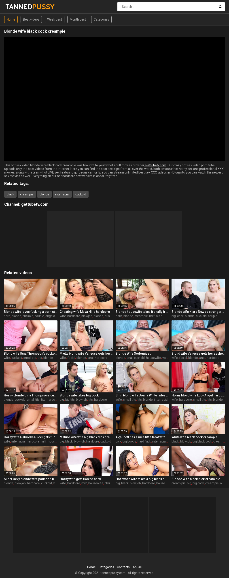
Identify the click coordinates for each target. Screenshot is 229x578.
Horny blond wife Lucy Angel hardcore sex (198, 395)
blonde (44, 194)
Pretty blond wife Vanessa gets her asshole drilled (86, 353)
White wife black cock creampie (194, 437)
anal (90, 358)
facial (71, 358)
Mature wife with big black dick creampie (86, 437)
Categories (101, 19)
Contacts (123, 567)
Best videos (31, 19)
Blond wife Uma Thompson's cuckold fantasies (30, 353)
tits (40, 358)
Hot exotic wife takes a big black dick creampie (142, 479)
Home (11, 19)
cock (180, 316)
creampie (27, 194)
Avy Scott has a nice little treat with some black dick (142, 437)
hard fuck (144, 441)
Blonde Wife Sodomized (133, 353)
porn (7, 316)
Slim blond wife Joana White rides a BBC (142, 395)
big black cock (202, 441)
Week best (54, 19)
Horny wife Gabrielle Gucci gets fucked (30, 437)
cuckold (80, 194)
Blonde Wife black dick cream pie (196, 479)
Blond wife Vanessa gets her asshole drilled (198, 353)
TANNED (17, 6)
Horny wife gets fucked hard (80, 479)
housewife (153, 358)
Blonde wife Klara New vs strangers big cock (198, 311)
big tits (70, 399)
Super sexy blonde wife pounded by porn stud (30, 479)
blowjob (86, 316)
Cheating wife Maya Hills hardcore (85, 311)
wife (63, 316)
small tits (29, 358)
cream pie (220, 441)
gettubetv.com (35, 204)
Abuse (137, 567)
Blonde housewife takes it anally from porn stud (142, 311)
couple (39, 316)
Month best (78, 19)
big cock (198, 483)
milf (152, 316)
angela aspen (54, 316)
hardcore (73, 316)
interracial (62, 194)
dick (118, 441)
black (10, 194)
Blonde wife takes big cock (79, 395)
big (174, 316)
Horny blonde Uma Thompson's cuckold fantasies (30, 395)
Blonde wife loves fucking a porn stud (30, 311)
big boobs (129, 441)
